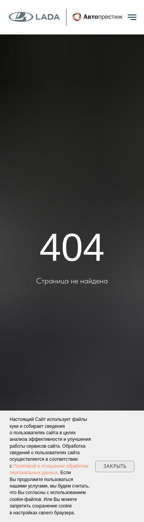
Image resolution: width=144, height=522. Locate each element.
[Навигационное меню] (132, 17)
